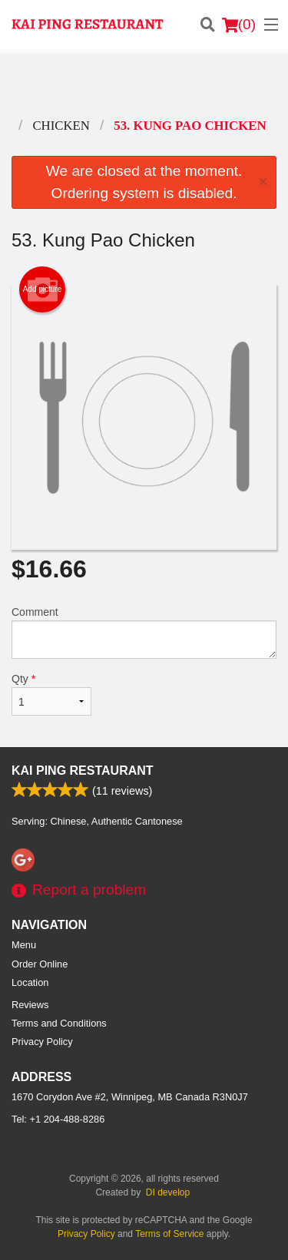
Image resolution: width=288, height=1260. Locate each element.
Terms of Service (169, 1234)
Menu (24, 945)
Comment (144, 632)
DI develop (168, 1192)
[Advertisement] (144, 83)
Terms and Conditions (59, 1023)
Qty (51, 694)
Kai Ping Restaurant (83, 770)
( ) (239, 24)
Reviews (30, 1004)
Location (30, 982)
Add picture (42, 289)
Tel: (58, 1119)
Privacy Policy (42, 1041)
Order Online (40, 964)
